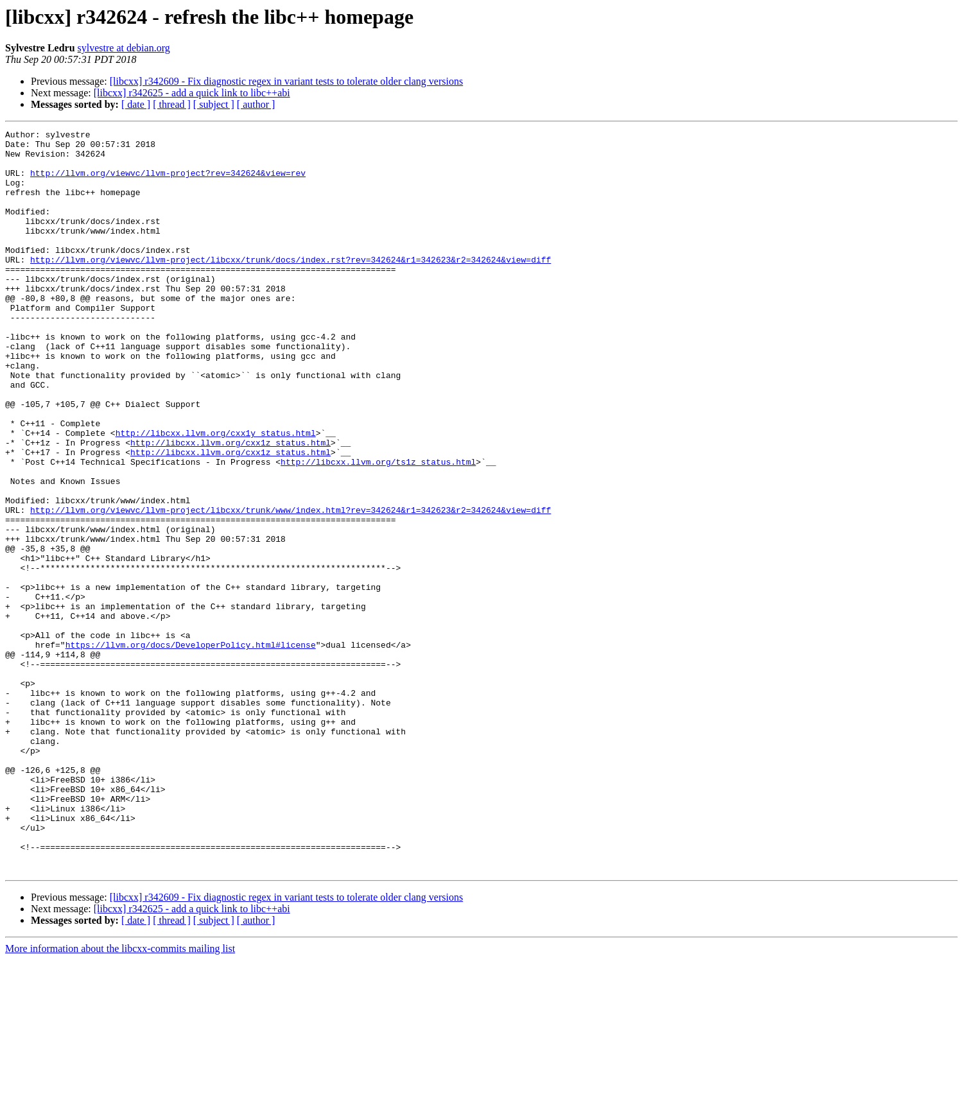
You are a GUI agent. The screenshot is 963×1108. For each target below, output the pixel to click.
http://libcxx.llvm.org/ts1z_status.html (378, 529)
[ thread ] (172, 104)
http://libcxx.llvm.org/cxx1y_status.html (216, 494)
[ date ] (135, 104)
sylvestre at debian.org (124, 47)
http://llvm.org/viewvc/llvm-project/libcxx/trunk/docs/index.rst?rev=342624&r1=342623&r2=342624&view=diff (290, 286)
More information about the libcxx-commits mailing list (120, 1096)
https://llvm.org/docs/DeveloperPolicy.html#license (190, 748)
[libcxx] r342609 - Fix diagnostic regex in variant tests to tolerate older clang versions (287, 81)
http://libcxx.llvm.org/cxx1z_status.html (230, 506)
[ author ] (256, 104)
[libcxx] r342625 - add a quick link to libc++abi (192, 92)
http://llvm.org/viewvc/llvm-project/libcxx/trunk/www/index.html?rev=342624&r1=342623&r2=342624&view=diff (290, 587)
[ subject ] (213, 104)
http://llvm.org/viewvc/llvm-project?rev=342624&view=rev (168, 182)
